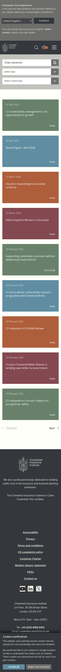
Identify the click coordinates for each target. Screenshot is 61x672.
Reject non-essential (38, 667)
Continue (44, 20)
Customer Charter (30, 558)
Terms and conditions (30, 545)
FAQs (30, 572)
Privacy (30, 539)
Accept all (14, 667)
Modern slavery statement (30, 565)
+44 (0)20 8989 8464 (32, 627)
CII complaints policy (30, 552)
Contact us (30, 578)
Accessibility (30, 532)
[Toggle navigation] (54, 47)
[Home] (30, 464)
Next (52, 428)
